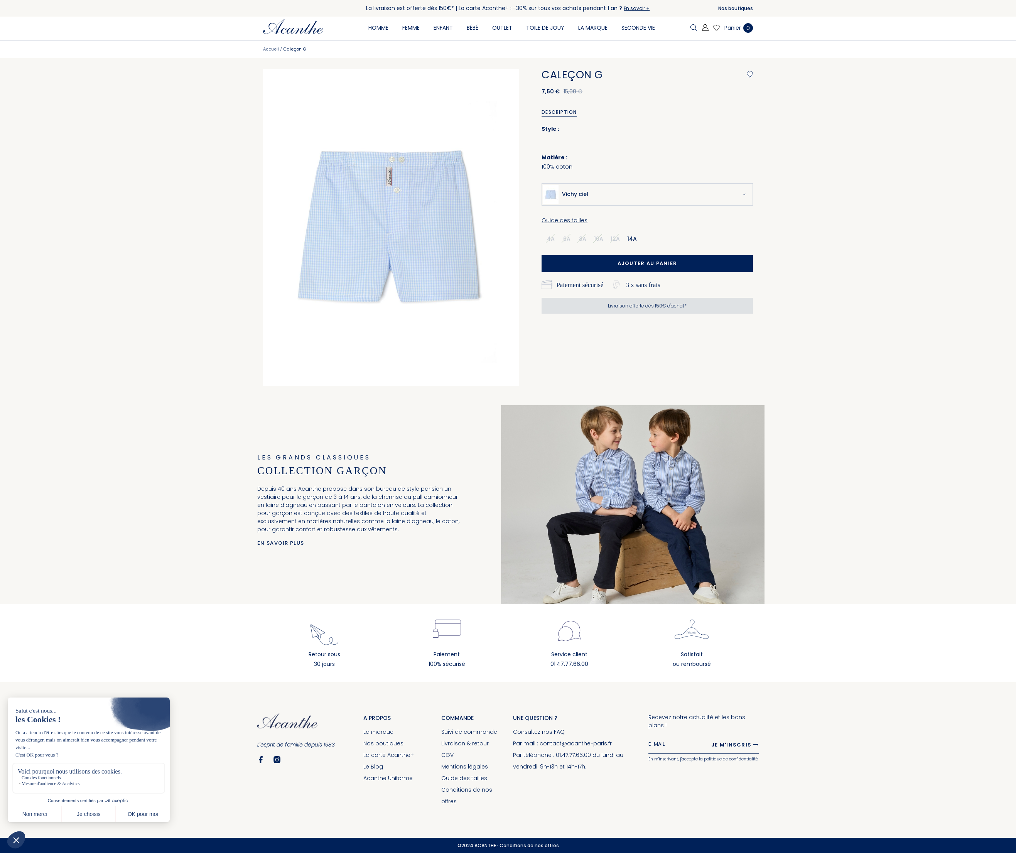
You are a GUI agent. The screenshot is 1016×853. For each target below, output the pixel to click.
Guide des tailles (564, 220)
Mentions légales (464, 766)
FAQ (559, 732)
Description (559, 112)
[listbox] (594, 238)
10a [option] (598, 239)
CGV (447, 755)
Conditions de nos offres (529, 845)
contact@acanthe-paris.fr (576, 743)
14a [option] (632, 239)
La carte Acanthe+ (388, 755)
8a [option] (582, 239)
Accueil (271, 49)
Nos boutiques (735, 8)
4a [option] (551, 239)
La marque (378, 732)
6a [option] (566, 239)
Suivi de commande (469, 732)
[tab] (562, 112)
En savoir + (637, 8)
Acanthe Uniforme (388, 778)
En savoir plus (280, 543)
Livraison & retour (465, 743)
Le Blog (373, 766)
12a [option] (615, 239)
